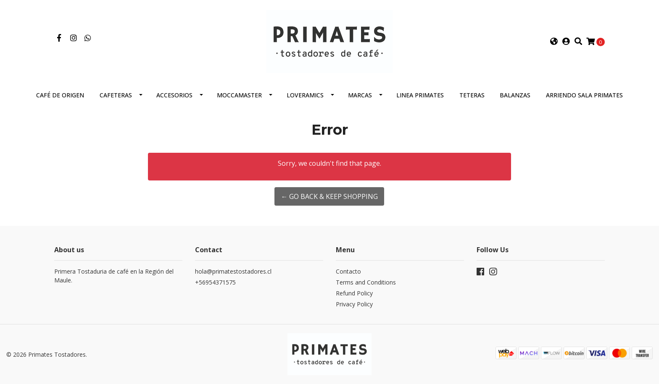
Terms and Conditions (366, 282)
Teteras (472, 95)
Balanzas (515, 95)
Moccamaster (239, 95)
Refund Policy (354, 293)
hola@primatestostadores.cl (233, 271)
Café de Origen (60, 95)
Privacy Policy (354, 304)
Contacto (348, 271)
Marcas (360, 95)
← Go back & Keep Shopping (329, 196)
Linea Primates (420, 95)
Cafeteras (116, 95)
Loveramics (305, 95)
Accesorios (174, 95)
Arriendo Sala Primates (584, 95)
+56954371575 (215, 282)
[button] (554, 42)
